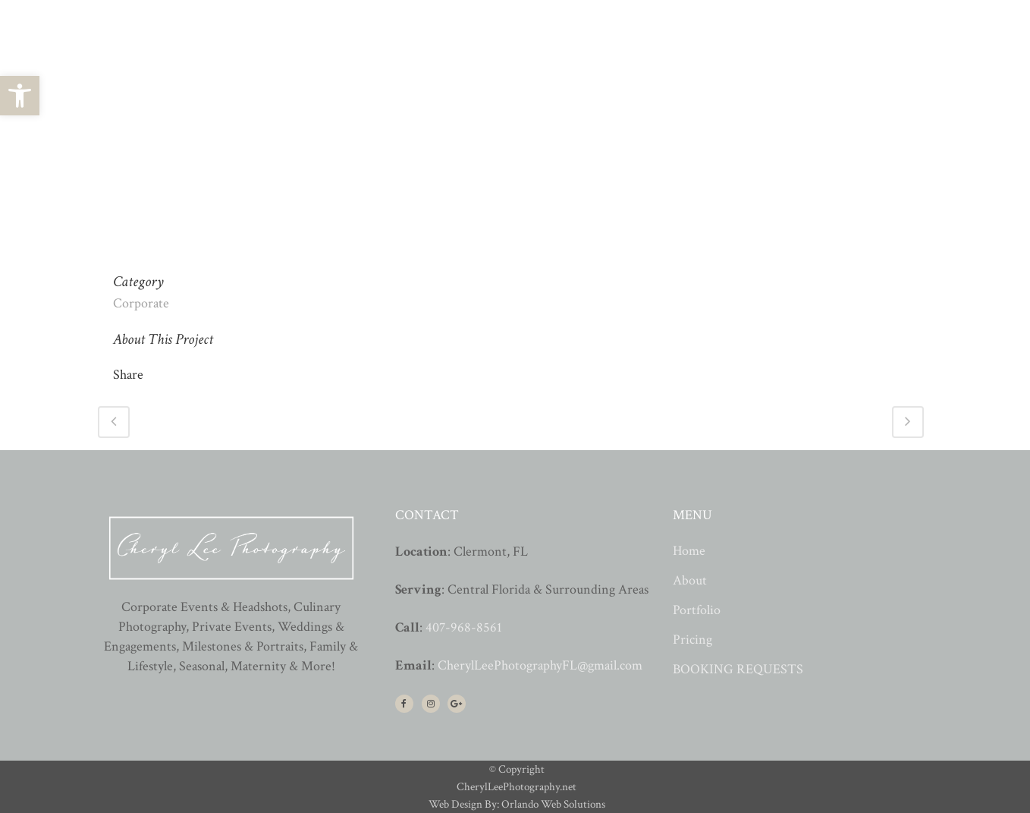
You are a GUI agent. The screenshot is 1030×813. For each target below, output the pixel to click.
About (690, 580)
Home (689, 551)
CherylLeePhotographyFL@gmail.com (540, 665)
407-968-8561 (464, 627)
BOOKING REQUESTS (738, 669)
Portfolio (697, 610)
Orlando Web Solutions (553, 804)
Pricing (692, 640)
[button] (19, 95)
